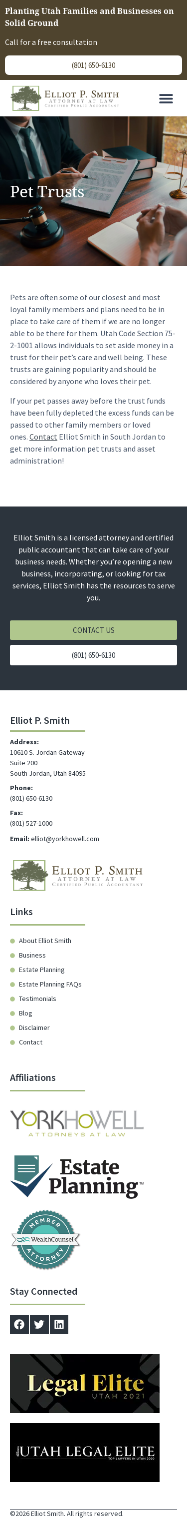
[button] (166, 98)
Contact (43, 435)
